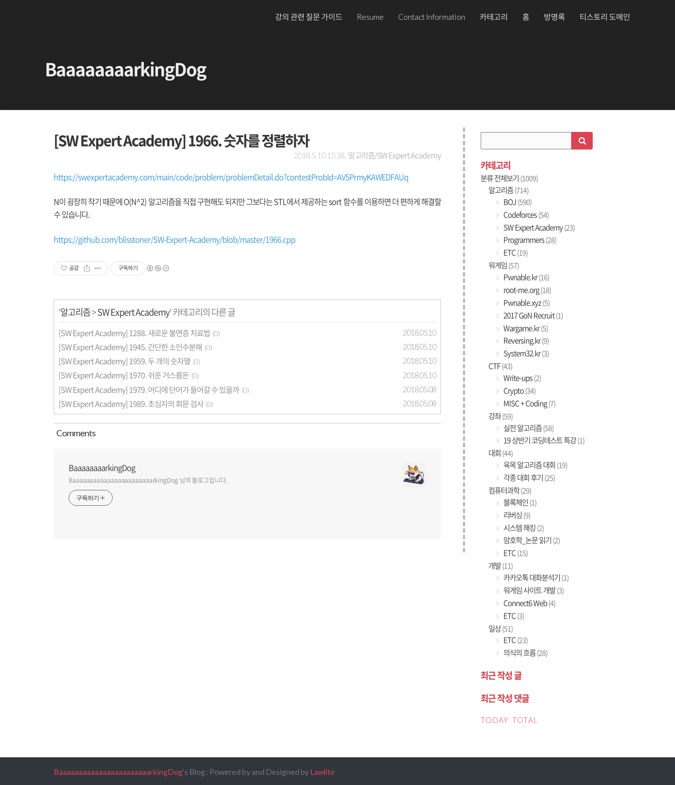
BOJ (517, 202)
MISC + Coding (528, 403)
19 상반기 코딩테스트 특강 (543, 440)
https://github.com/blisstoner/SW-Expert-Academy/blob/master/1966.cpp (174, 239)
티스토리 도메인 (605, 17)
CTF (500, 366)
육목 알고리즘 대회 (534, 465)
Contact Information (431, 17)
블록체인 (519, 502)
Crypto (519, 390)
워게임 (503, 265)
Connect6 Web (528, 603)
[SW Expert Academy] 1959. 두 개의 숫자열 (124, 361)
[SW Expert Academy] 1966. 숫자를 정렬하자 (181, 140)
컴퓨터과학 (509, 490)
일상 (500, 628)
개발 (500, 565)
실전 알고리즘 (528, 428)
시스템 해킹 (523, 527)
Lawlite (322, 772)
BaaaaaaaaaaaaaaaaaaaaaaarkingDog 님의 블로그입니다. (148, 479)
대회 (500, 453)
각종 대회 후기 (528, 477)
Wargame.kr (525, 328)
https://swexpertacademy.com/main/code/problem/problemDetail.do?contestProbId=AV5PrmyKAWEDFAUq (231, 177)
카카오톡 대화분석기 (535, 577)
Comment (74, 432)
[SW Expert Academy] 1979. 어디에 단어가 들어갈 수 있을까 (149, 389)
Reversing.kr (525, 340)
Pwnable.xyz (526, 302)
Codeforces (525, 214)
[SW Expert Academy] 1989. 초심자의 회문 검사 (131, 403)
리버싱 (516, 515)
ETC (515, 252)
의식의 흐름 (524, 652)
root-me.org (526, 290)
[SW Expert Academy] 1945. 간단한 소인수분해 (130, 347)
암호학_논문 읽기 (531, 540)
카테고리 (494, 17)
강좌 (500, 416)
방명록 (554, 17)
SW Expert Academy (133, 312)
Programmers (529, 239)
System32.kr (525, 353)
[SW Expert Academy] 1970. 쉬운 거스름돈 (124, 375)
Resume (370, 17)
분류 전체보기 (509, 178)
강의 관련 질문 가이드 (308, 17)
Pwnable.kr (525, 277)
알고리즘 (75, 312)
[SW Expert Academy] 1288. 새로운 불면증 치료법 (134, 333)
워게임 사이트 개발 (533, 590)
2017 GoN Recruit (532, 315)
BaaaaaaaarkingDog (125, 69)
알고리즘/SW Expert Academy (394, 155)
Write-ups (521, 377)
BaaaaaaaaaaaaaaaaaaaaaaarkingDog (118, 772)
